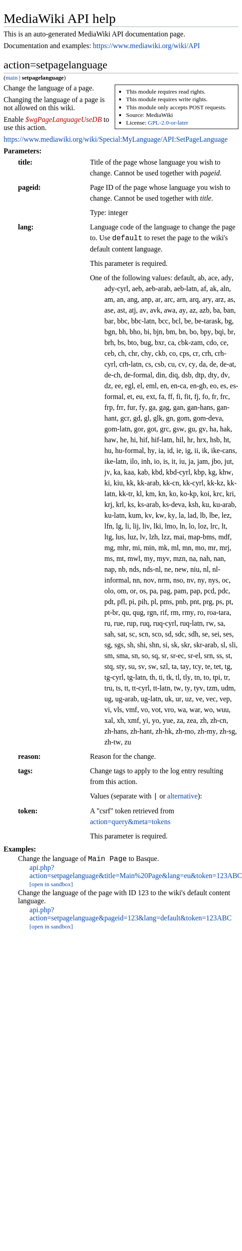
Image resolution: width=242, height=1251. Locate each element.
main (11, 77)
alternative (182, 796)
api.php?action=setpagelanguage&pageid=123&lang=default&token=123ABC (131, 915)
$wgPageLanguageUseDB (63, 119)
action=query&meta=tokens (130, 821)
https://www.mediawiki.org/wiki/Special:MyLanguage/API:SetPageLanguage (116, 139)
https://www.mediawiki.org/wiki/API (146, 45)
